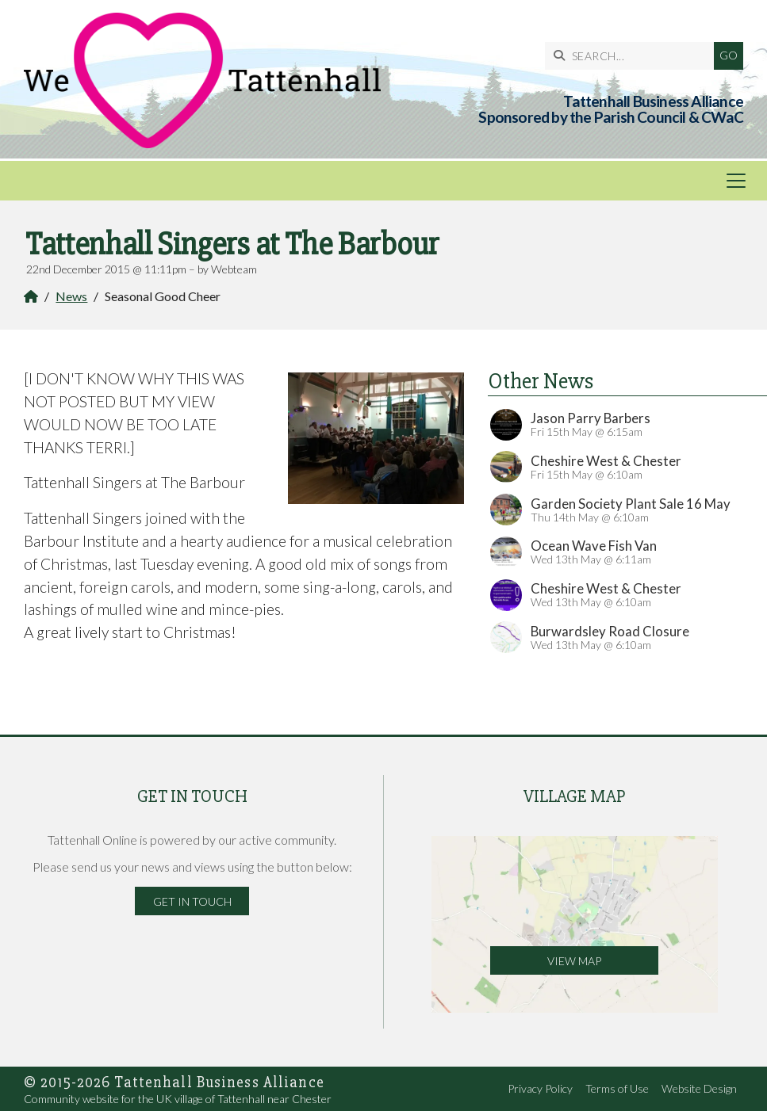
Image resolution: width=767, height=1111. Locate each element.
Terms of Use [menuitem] (617, 1088)
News (71, 296)
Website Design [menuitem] (699, 1088)
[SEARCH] (633, 56)
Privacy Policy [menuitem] (540, 1088)
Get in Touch (192, 901)
